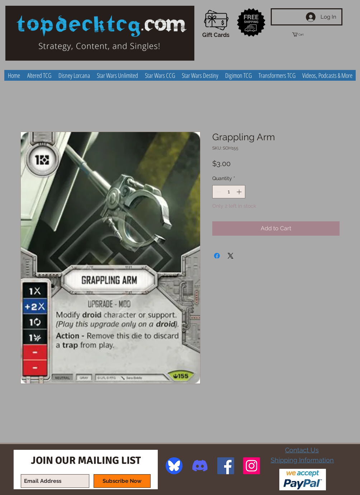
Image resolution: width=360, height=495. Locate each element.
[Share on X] (230, 255)
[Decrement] (217, 191)
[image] (174, 465)
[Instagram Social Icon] (251, 465)
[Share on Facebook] (217, 255)
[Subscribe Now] (122, 481)
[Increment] (239, 191)
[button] (304, 34)
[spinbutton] (228, 191)
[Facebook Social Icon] (225, 465)
